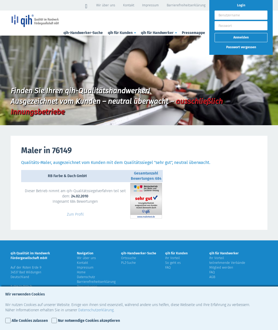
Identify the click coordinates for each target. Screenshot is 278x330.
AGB (212, 277)
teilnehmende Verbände (227, 263)
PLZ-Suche (128, 263)
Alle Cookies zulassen (30, 320)
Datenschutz (86, 277)
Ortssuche (128, 258)
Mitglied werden (221, 267)
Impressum (150, 5)
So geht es (173, 263)
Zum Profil (75, 214)
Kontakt (128, 5)
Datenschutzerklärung (96, 310)
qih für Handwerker (159, 33)
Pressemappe (193, 33)
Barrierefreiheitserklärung (186, 5)
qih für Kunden (122, 33)
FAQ (168, 267)
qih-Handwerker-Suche (83, 33)
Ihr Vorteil (172, 258)
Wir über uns (105, 5)
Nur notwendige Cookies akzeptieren (89, 320)
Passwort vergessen (241, 47)
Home (81, 272)
